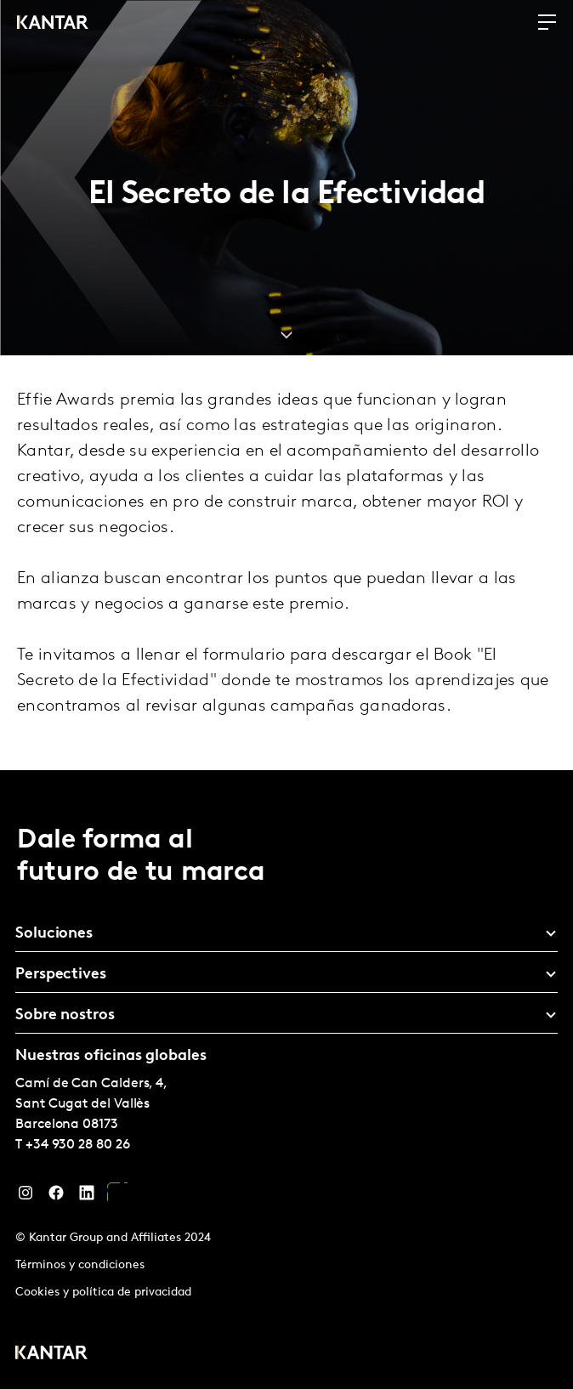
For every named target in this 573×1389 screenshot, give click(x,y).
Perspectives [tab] (60, 975)
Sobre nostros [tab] (65, 1015)
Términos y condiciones (80, 1265)
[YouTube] (117, 1196)
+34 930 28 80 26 (78, 1145)
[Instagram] (25, 1196)
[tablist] (286, 1079)
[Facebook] (56, 1196)
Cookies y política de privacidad (103, 1292)
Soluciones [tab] (54, 934)
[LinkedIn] (87, 1196)
